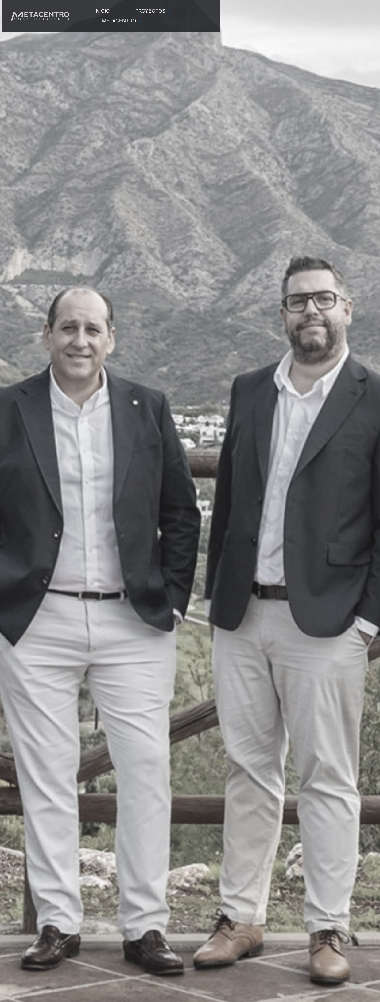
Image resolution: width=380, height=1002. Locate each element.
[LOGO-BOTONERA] (40, 14)
